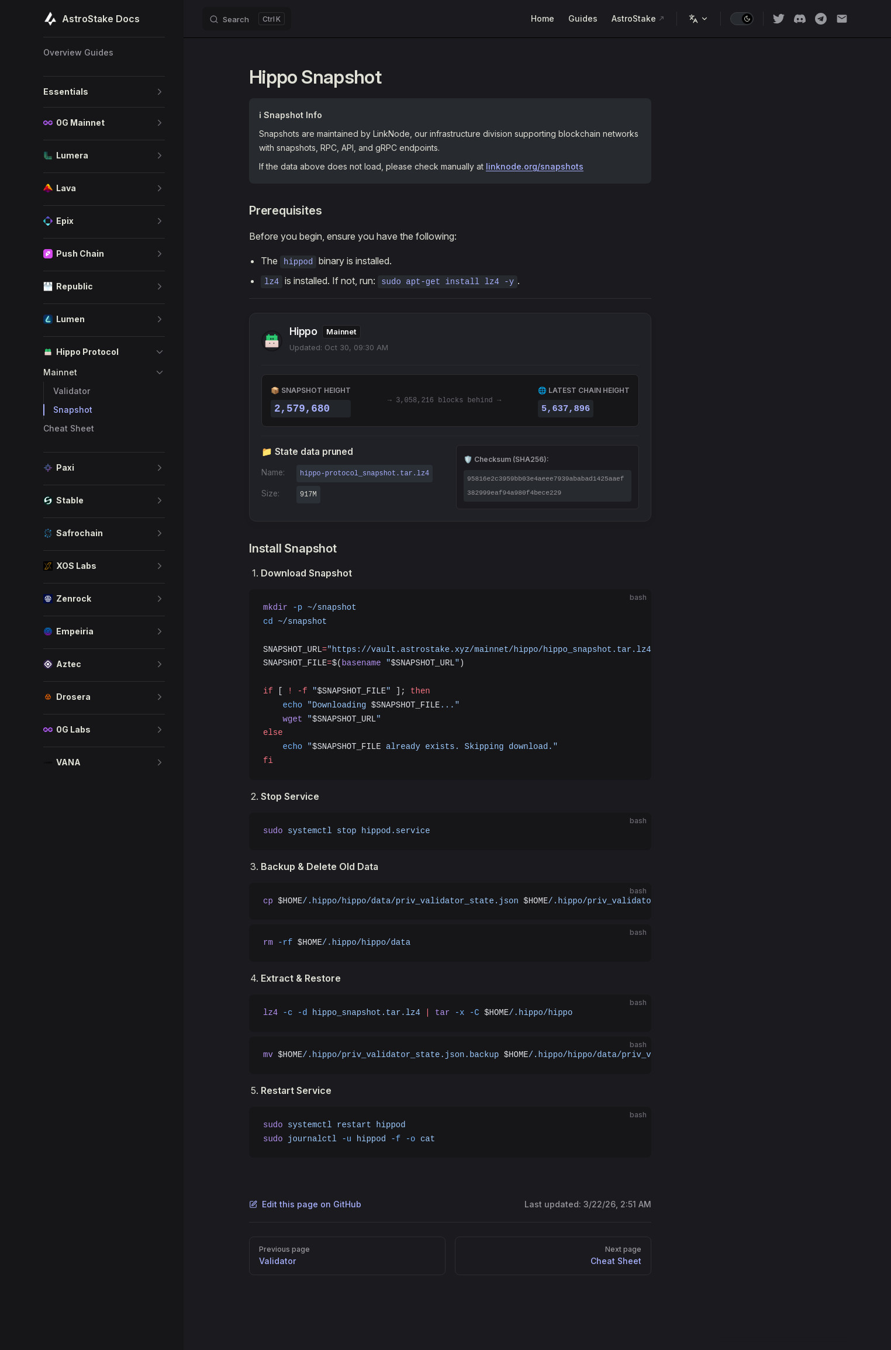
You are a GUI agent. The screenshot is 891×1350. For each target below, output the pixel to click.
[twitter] (778, 18)
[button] (104, 91)
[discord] (799, 18)
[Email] (841, 18)
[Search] (246, 18)
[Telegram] (820, 18)
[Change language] (699, 18)
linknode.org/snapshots (534, 166)
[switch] (742, 18)
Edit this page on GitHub (305, 1204)
